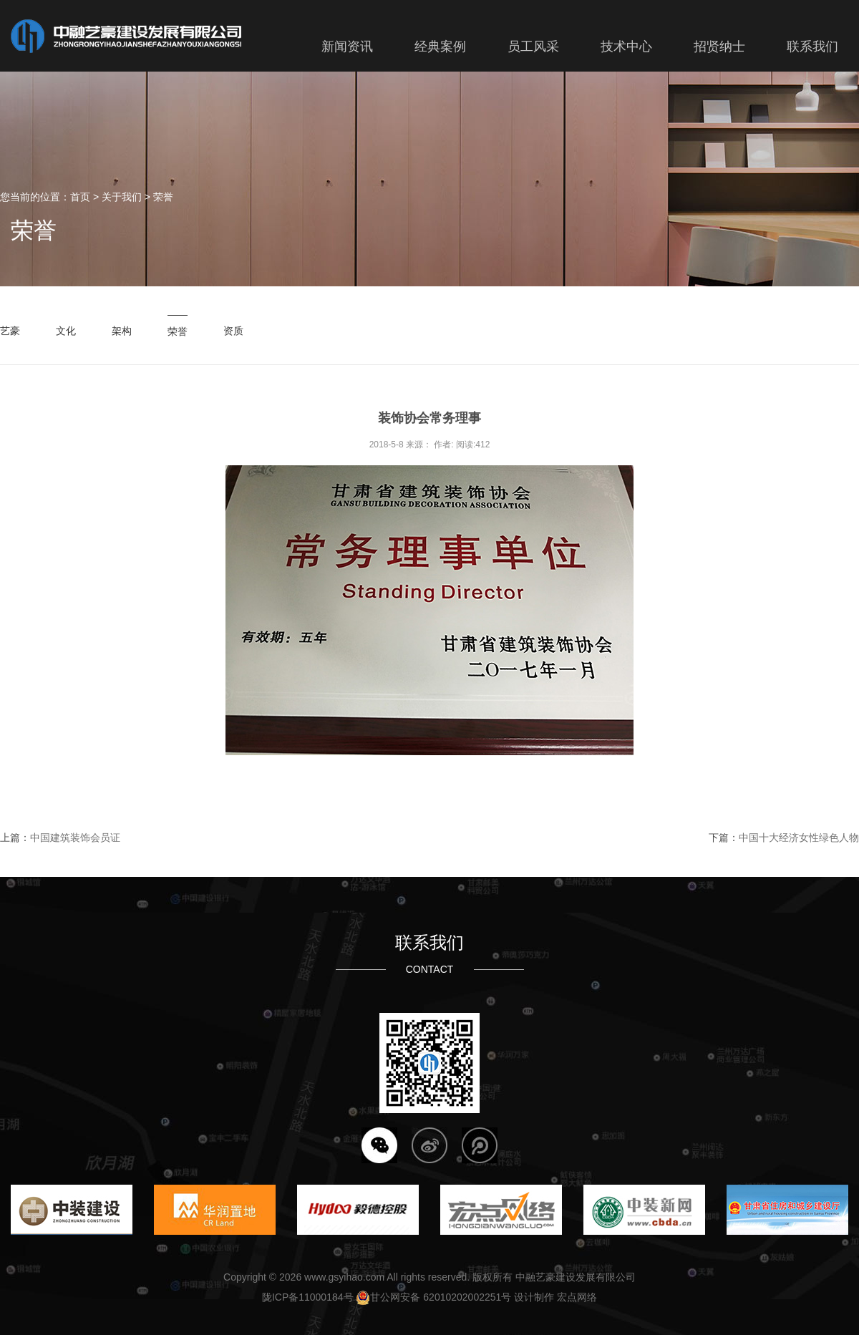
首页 (80, 197)
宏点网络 (577, 1297)
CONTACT (430, 969)
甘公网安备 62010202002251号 (433, 1297)
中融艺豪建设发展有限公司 (575, 1277)
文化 (66, 330)
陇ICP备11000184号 (308, 1297)
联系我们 (429, 942)
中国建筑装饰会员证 (75, 837)
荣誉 (163, 197)
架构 (122, 330)
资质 (233, 330)
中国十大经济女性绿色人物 (799, 837)
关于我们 (122, 197)
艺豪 (10, 330)
